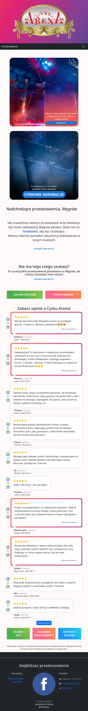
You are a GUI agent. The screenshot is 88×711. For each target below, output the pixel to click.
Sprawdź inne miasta (44, 249)
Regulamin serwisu (16, 678)
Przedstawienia (9, 46)
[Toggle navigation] (83, 46)
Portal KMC (16, 681)
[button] (44, 92)
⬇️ (8, 327)
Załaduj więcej (44, 623)
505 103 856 (67, 688)
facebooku (30, 231)
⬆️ (8, 319)
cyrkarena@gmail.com (71, 683)
